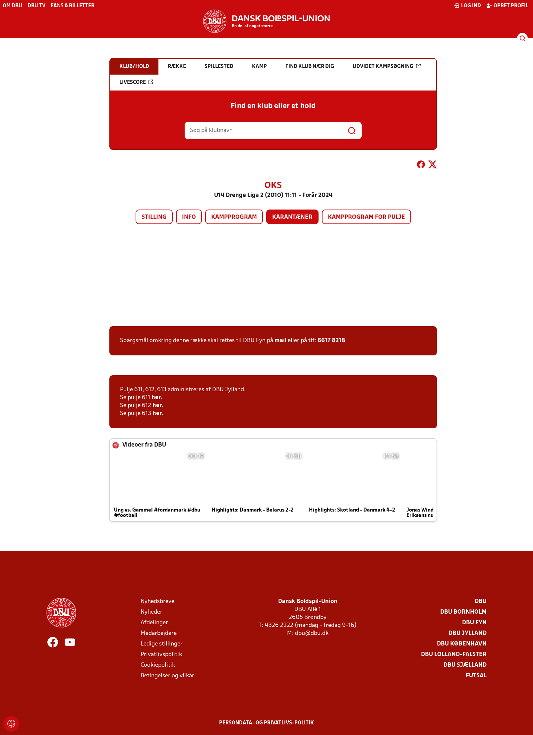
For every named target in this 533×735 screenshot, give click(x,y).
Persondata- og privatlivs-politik (266, 723)
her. (156, 397)
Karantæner (292, 217)
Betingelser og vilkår (167, 676)
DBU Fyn (474, 623)
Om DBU (12, 6)
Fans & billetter (72, 6)
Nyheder (151, 612)
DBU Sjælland (465, 665)
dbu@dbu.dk (311, 633)
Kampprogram (234, 217)
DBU (481, 601)
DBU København (462, 644)
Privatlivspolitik (161, 654)
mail (280, 340)
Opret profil (507, 6)
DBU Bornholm (463, 612)
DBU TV (36, 6)
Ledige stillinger (162, 644)
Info (189, 217)
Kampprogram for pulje (366, 217)
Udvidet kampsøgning (387, 66)
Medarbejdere (159, 633)
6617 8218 (331, 340)
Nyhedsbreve (157, 601)
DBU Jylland (467, 633)
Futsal (476, 676)
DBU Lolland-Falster (454, 654)
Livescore (136, 82)
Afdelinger (154, 623)
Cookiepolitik (158, 665)
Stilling (154, 217)
